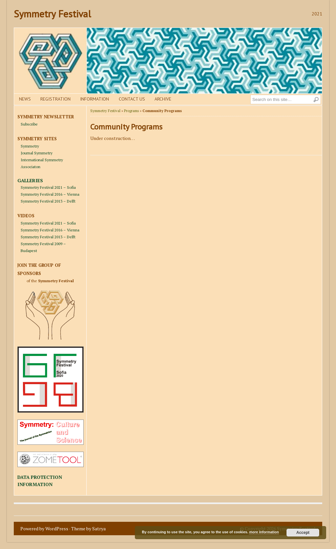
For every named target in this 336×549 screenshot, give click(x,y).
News (25, 99)
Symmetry (30, 146)
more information (264, 532)
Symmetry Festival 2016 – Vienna (50, 194)
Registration (55, 99)
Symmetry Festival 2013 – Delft (48, 201)
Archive (163, 99)
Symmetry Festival (52, 13)
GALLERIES (30, 180)
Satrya (99, 528)
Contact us (132, 99)
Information (94, 99)
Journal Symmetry (36, 152)
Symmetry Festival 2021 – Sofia (48, 187)
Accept (302, 532)
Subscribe (29, 124)
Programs (131, 110)
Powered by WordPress (44, 528)
